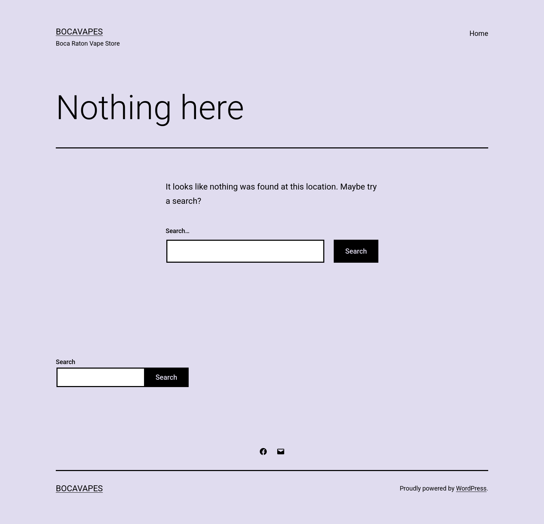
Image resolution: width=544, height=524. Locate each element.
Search (65, 361)
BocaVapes (79, 32)
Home (478, 33)
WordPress (471, 488)
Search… (178, 230)
